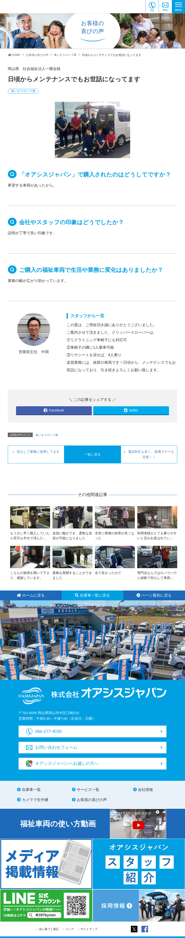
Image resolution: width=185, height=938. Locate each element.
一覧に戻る (92, 454)
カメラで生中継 (35, 800)
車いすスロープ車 (23, 91)
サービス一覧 (88, 790)
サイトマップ (88, 929)
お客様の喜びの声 (92, 800)
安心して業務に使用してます (38, 451)
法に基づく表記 (49, 929)
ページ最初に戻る (154, 595)
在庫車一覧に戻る (92, 595)
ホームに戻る (31, 595)
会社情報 (145, 790)
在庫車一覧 (31, 790)
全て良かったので (108, 573)
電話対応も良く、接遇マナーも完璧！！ (151, 454)
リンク (69, 929)
